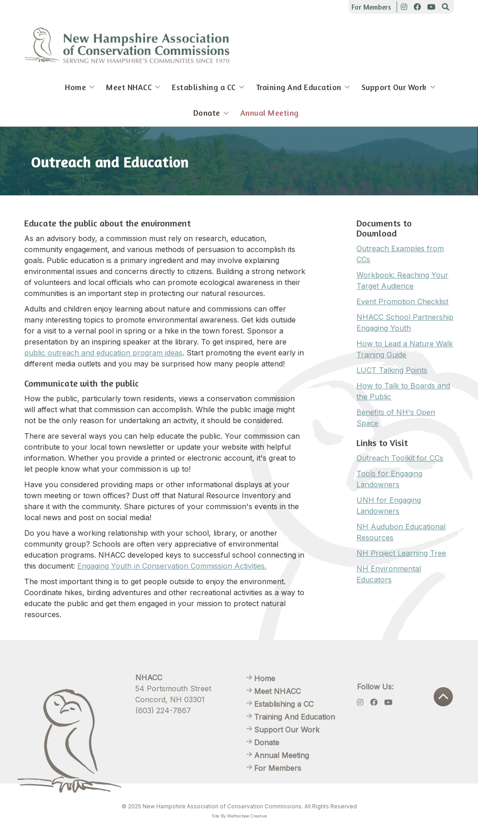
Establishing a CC (204, 87)
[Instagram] (404, 6)
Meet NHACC (129, 87)
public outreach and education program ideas (103, 352)
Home (75, 87)
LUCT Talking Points (391, 370)
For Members (371, 6)
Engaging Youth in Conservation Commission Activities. (171, 565)
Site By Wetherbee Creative (239, 815)
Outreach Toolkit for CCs (399, 458)
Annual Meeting (269, 113)
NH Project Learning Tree (401, 553)
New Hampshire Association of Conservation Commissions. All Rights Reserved (250, 806)
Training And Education (298, 87)
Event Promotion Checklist (402, 301)
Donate (206, 113)
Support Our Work (394, 87)
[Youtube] (431, 6)
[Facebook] (417, 6)
